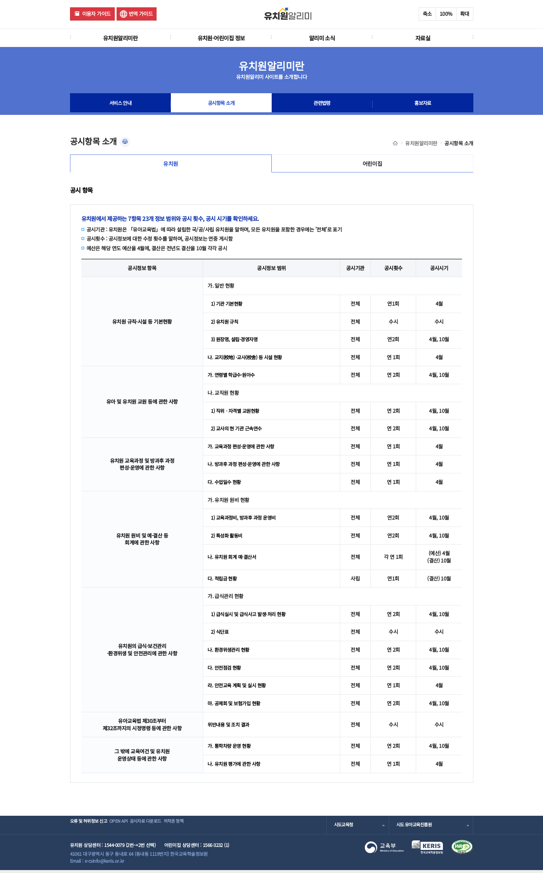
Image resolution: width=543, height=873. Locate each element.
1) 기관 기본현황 (228, 306)
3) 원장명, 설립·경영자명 (236, 342)
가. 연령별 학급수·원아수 (233, 377)
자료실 (422, 38)
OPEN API (130, 827)
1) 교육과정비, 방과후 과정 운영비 (246, 520)
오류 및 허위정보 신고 (90, 827)
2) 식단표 (220, 634)
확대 (464, 13)
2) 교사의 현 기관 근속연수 (238, 431)
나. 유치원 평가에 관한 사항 (236, 766)
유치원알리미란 (120, 38)
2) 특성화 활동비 (228, 538)
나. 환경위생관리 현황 (230, 652)
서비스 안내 (120, 104)
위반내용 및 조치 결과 (230, 727)
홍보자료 (423, 104)
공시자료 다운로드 (166, 827)
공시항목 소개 (221, 104)
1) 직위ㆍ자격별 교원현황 (237, 413)
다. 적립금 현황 (223, 581)
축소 (427, 13)
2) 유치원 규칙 (226, 324)
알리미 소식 (322, 38)
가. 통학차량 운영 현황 (231, 748)
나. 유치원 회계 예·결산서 (234, 559)
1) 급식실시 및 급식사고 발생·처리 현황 (251, 616)
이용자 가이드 (96, 13)
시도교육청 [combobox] (344, 827)
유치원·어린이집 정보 (221, 38)
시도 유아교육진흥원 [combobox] (415, 827)
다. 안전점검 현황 (225, 670)
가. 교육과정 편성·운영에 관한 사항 (243, 448)
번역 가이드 (141, 13)
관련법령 (322, 104)
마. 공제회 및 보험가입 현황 (236, 705)
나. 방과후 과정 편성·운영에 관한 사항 (246, 466)
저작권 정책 (204, 827)
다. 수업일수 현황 (225, 484)
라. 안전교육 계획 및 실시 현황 (239, 688)
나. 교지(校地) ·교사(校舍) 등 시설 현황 (248, 360)
